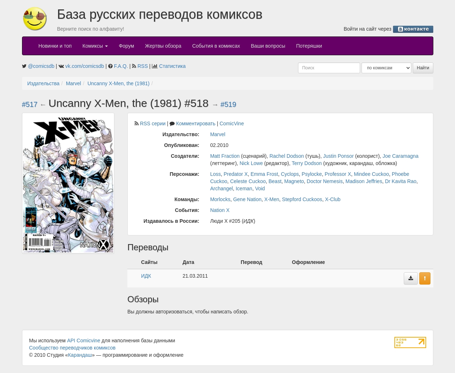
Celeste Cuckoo (248, 181)
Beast (274, 181)
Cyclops (290, 174)
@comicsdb (41, 66)
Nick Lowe (251, 163)
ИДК (146, 276)
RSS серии (153, 123)
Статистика (172, 66)
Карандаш (80, 355)
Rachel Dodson (287, 156)
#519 (228, 104)
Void (260, 188)
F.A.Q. (121, 66)
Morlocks (220, 199)
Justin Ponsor (338, 156)
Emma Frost (264, 174)
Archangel (221, 188)
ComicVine (232, 123)
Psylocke (312, 174)
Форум (126, 46)
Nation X (219, 210)
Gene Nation (247, 199)
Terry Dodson (307, 163)
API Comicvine (83, 340)
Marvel (73, 83)
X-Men (271, 199)
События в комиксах (216, 46)
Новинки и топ (55, 46)
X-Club (333, 199)
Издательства (43, 83)
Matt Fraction (225, 156)
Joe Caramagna (400, 156)
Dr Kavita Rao (400, 181)
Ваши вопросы (268, 46)
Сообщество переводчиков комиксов (72, 348)
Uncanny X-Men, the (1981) (118, 83)
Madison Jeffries (363, 181)
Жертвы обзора (163, 46)
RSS (142, 66)
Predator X (236, 174)
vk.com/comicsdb (84, 66)
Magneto (294, 181)
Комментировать (195, 123)
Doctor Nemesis (325, 181)
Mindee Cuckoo (371, 174)
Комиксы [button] (95, 46)
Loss (215, 174)
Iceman (244, 188)
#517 (30, 104)
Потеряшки (309, 46)
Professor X (338, 174)
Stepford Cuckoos (302, 199)
